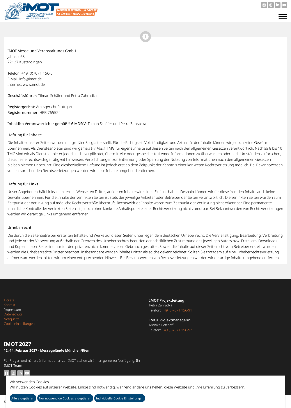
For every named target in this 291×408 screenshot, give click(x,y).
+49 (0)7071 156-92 (177, 330)
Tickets (9, 300)
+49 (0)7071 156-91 (177, 310)
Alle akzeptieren (22, 398)
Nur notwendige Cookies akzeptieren (65, 398)
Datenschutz (13, 314)
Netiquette (12, 319)
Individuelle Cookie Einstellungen (119, 398)
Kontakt (9, 304)
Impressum (12, 309)
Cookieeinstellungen (19, 323)
